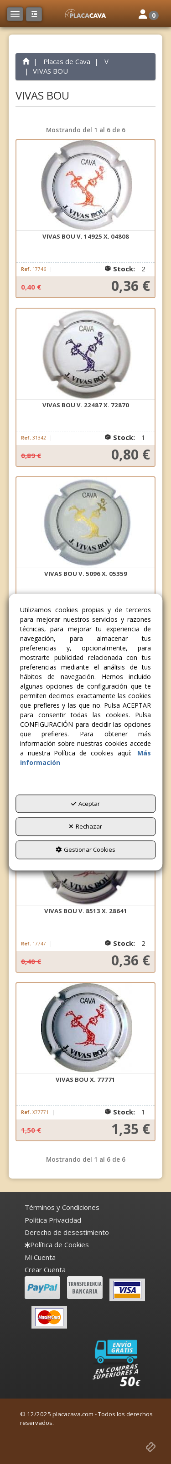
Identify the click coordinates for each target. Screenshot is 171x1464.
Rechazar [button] (85, 827)
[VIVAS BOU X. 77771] (85, 1028)
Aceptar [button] (85, 803)
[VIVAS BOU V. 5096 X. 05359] (85, 522)
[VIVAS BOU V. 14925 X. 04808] (85, 185)
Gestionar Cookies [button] (85, 849)
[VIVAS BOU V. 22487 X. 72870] (85, 354)
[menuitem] (62, 1207)
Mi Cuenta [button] (40, 1257)
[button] (85, 14)
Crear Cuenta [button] (45, 1269)
